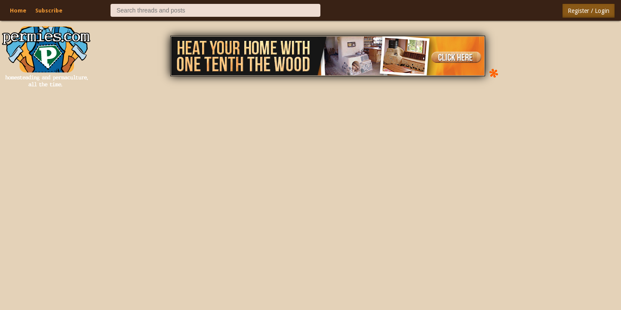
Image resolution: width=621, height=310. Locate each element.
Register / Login (588, 10)
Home (18, 10)
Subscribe (48, 10)
